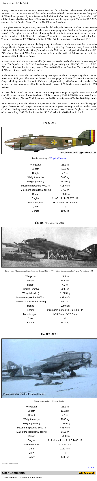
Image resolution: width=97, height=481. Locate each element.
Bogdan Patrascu (58, 158)
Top (91, 468)
